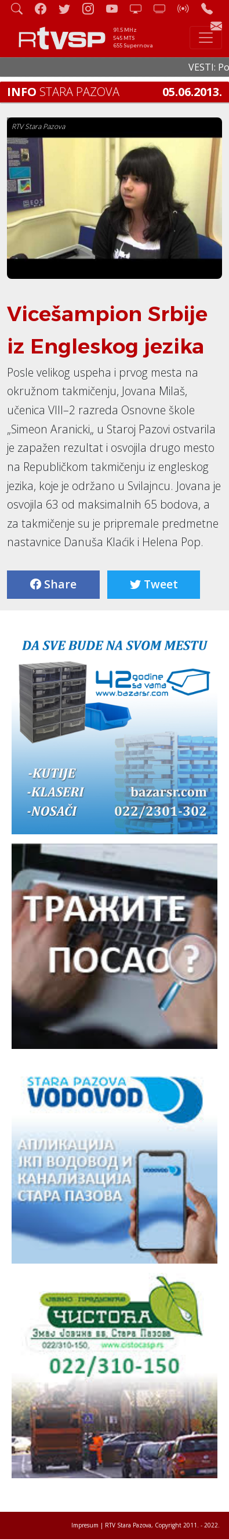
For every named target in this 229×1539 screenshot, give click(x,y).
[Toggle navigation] (206, 37)
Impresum (85, 1525)
